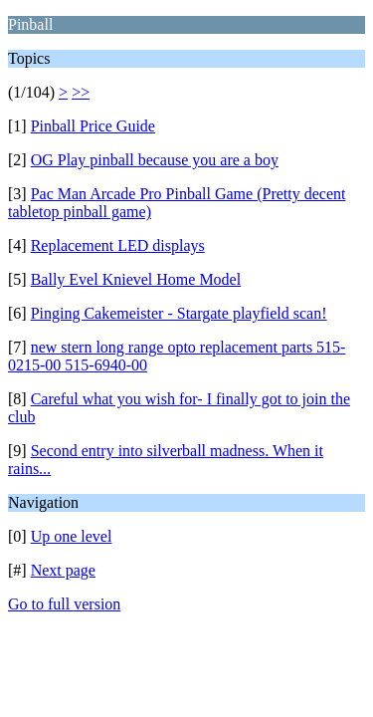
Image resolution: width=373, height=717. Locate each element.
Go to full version (64, 604)
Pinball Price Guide (93, 126)
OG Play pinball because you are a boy (155, 159)
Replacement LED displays (118, 245)
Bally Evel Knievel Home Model (136, 279)
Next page (63, 570)
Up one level (71, 536)
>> (81, 92)
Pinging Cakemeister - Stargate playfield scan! (179, 313)
